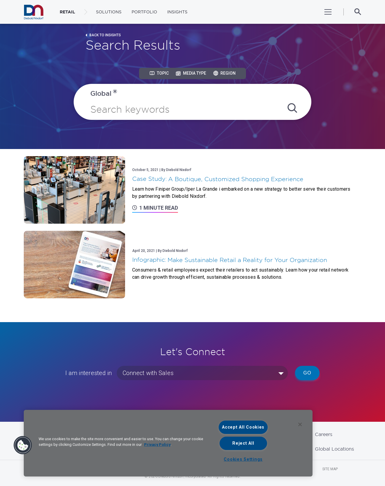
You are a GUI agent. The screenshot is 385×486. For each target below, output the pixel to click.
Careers (323, 434)
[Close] (300, 424)
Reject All (243, 443)
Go (307, 372)
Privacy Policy (157, 444)
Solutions (109, 12)
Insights (177, 12)
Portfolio (144, 12)
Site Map (330, 469)
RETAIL (67, 12)
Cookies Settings (243, 459)
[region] (168, 443)
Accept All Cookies (243, 427)
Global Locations (334, 449)
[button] (22, 445)
